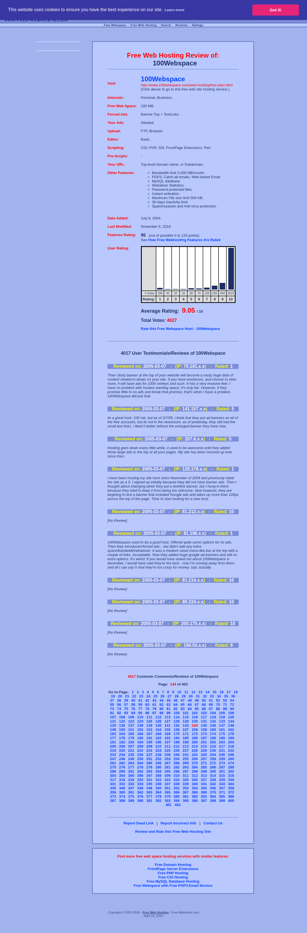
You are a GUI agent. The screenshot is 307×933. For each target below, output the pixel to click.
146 (213, 725)
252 (158, 759)
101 (186, 713)
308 (158, 775)
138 (140, 725)
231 (222, 750)
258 (213, 759)
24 (148, 696)
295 (167, 771)
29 (184, 696)
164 (122, 734)
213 (186, 746)
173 (204, 734)
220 (122, 750)
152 (140, 730)
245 (222, 755)
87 (211, 709)
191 (113, 742)
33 (212, 696)
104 (213, 713)
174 (213, 734)
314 (213, 775)
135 (113, 725)
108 (122, 717)
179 (131, 738)
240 (177, 755)
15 (214, 692)
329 (222, 780)
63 (168, 704)
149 (113, 730)
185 (186, 738)
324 (177, 780)
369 (204, 792)
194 (140, 742)
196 (158, 742)
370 (213, 792)
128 (177, 721)
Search (166, 25)
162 (231, 730)
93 (126, 713)
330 (231, 780)
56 (119, 704)
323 (167, 780)
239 (167, 755)
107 (113, 717)
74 (119, 709)
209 (149, 746)
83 (182, 709)
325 (186, 780)
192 (122, 742)
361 (131, 792)
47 (182, 700)
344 (231, 784)
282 (177, 767)
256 (195, 759)
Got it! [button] (276, 10)
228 (195, 750)
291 (131, 771)
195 (149, 742)
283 (186, 767)
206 (122, 746)
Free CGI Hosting (173, 877)
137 (131, 725)
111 (149, 717)
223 (149, 750)
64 (176, 704)
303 (113, 775)
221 (131, 750)
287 (222, 767)
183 (167, 738)
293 (149, 771)
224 (158, 750)
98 (161, 713)
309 (167, 775)
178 (122, 738)
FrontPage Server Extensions (173, 869)
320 (140, 780)
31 (198, 696)
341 (204, 784)
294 (158, 771)
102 (195, 713)
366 (177, 792)
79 (154, 709)
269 (186, 763)
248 (122, 759)
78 (147, 709)
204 (231, 742)
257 (204, 759)
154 (158, 730)
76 (133, 709)
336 (158, 784)
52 (218, 700)
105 (222, 713)
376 (140, 796)
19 (113, 696)
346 (122, 788)
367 (186, 792)
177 (113, 738)
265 (149, 763)
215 (204, 746)
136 (122, 725)
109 (131, 717)
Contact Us (213, 823)
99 (168, 713)
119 (222, 717)
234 (122, 755)
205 (113, 746)
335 (149, 784)
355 (204, 788)
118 (213, 717)
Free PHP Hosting (173, 873)
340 (195, 784)
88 (218, 709)
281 (167, 767)
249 (131, 759)
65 (182, 704)
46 (176, 700)
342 (213, 784)
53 (225, 700)
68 (204, 704)
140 (158, 725)
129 (186, 721)
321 (149, 780)
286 (213, 767)
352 (177, 788)
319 (131, 780)
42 (147, 700)
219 (113, 750)
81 (168, 709)
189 (222, 738)
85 (197, 709)
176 (231, 734)
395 (186, 801)
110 (140, 717)
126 (158, 721)
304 (122, 775)
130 (195, 721)
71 (225, 704)
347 (131, 788)
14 (207, 692)
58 (133, 704)
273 (222, 763)
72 (232, 704)
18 (236, 692)
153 (149, 730)
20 (120, 696)
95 (140, 713)
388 (122, 801)
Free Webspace (115, 25)
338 (177, 784)
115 (186, 717)
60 (147, 704)
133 (222, 721)
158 (195, 730)
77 (140, 709)
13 (200, 692)
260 (231, 759)
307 (149, 775)
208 (140, 746)
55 (112, 704)
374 (122, 796)
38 (119, 700)
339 (186, 784)
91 (112, 713)
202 (213, 742)
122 (122, 721)
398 (213, 801)
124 (140, 721)
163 (113, 734)
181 (149, 738)
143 (186, 725)
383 (204, 796)
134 (231, 721)
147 (222, 725)
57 (126, 704)
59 (140, 704)
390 (140, 801)
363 (149, 792)
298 (195, 771)
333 (131, 784)
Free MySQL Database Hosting (173, 881)
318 (122, 780)
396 (195, 801)
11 (186, 692)
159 (204, 730)
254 (177, 759)
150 (122, 730)
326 (195, 780)
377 (149, 796)
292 (140, 771)
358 (231, 788)
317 (113, 780)
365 (167, 792)
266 (158, 763)
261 (113, 763)
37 (112, 700)
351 (167, 788)
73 (112, 709)
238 (158, 755)
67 (197, 704)
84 (189, 709)
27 (169, 696)
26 (162, 696)
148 (231, 725)
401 (169, 805)
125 (149, 721)
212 (177, 746)
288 (231, 767)
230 (213, 750)
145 (204, 725)
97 (154, 713)
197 (167, 742)
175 (222, 734)
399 (222, 801)
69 (211, 704)
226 (177, 750)
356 (213, 788)
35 (226, 696)
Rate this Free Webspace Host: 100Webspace (180, 329)
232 (231, 750)
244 (213, 755)
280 (158, 767)
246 (231, 755)
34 (219, 696)
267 (167, 763)
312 (195, 775)
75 (126, 709)
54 (232, 700)
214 (195, 746)
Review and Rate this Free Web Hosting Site (173, 831)
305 (131, 775)
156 (177, 730)
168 (158, 734)
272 (213, 763)
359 (113, 792)
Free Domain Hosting (173, 865)
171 (186, 734)
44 (161, 700)
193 (131, 742)
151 (131, 730)
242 (195, 755)
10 (179, 692)
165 (131, 734)
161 (222, 730)
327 (204, 780)
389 (131, 801)
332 (122, 784)
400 (231, 801)
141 (167, 725)
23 (141, 696)
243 (204, 755)
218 (231, 746)
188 (213, 738)
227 (186, 750)
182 (158, 738)
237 (149, 755)
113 (167, 717)
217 (222, 746)
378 (158, 796)
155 (167, 730)
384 (213, 796)
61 (154, 704)
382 (195, 796)
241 (186, 755)
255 (186, 759)
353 (186, 788)
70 (218, 704)
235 (131, 755)
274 (231, 763)
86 (204, 709)
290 (122, 771)
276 (122, 767)
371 (222, 792)
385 (222, 796)
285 (204, 767)
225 (167, 750)
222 (140, 750)
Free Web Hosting (143, 25)
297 (186, 771)
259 (222, 759)
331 (113, 784)
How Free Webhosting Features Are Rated (184, 240)
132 (213, 721)
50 (204, 700)
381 (186, 796)
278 (140, 767)
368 (195, 792)
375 (131, 796)
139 (149, 725)
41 (140, 700)
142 (177, 725)
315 (222, 775)
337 (167, 784)
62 (161, 704)
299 (204, 771)
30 (191, 696)
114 (177, 717)
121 (113, 721)
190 (231, 738)
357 (222, 788)
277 (131, 767)
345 (113, 788)
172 (195, 734)
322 (158, 780)
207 (131, 746)
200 (195, 742)
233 (113, 755)
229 (204, 750)
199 (186, 742)
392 (158, 801)
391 (149, 801)
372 (231, 792)
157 (186, 730)
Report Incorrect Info (178, 823)
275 (113, 767)
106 (231, 713)
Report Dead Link (139, 823)
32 (205, 696)
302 (231, 771)
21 (127, 696)
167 (149, 734)
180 (140, 738)
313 (204, 775)
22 (134, 696)
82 (176, 709)
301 (222, 771)
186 (195, 738)
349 (149, 788)
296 (177, 771)
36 (233, 696)
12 (193, 692)
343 (222, 784)
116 (195, 717)
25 (155, 696)
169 (167, 734)
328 (213, 780)
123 (131, 721)
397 (204, 801)
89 (225, 709)
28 (176, 696)
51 (211, 700)
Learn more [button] (174, 10)
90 (232, 709)
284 (195, 767)
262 (122, 763)
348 (140, 788)
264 (140, 763)
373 (113, 796)
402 (177, 805)
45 (168, 700)
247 (113, 759)
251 (149, 759)
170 (177, 734)
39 (126, 700)
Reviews (181, 25)
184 (177, 738)
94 (133, 713)
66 (189, 704)
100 (177, 713)
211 (167, 746)
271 (204, 763)
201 (204, 742)
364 (158, 792)
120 (231, 717)
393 (167, 801)
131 (204, 721)
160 (213, 730)
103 (204, 713)
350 (158, 788)
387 (113, 801)
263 (131, 763)
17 (229, 692)
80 (161, 709)
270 (195, 763)
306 (140, 775)
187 (204, 738)
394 (177, 801)
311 (186, 775)
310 (177, 775)
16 (222, 692)
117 (204, 717)
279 (149, 767)
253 (167, 759)
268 (177, 763)
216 (213, 746)
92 (119, 713)
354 (195, 788)
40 (133, 700)
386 (231, 796)
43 (154, 700)
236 (140, 755)
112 (158, 717)
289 (113, 771)
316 (231, 775)
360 (122, 792)
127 (167, 721)
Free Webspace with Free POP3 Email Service (173, 885)
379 (167, 796)
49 (197, 700)
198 (177, 742)
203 (222, 742)
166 (140, 734)
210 (158, 746)
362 (140, 792)
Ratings (197, 25)
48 (189, 700)
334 (140, 784)
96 (147, 713)
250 (140, 759)
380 (177, 796)
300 (213, 771)
